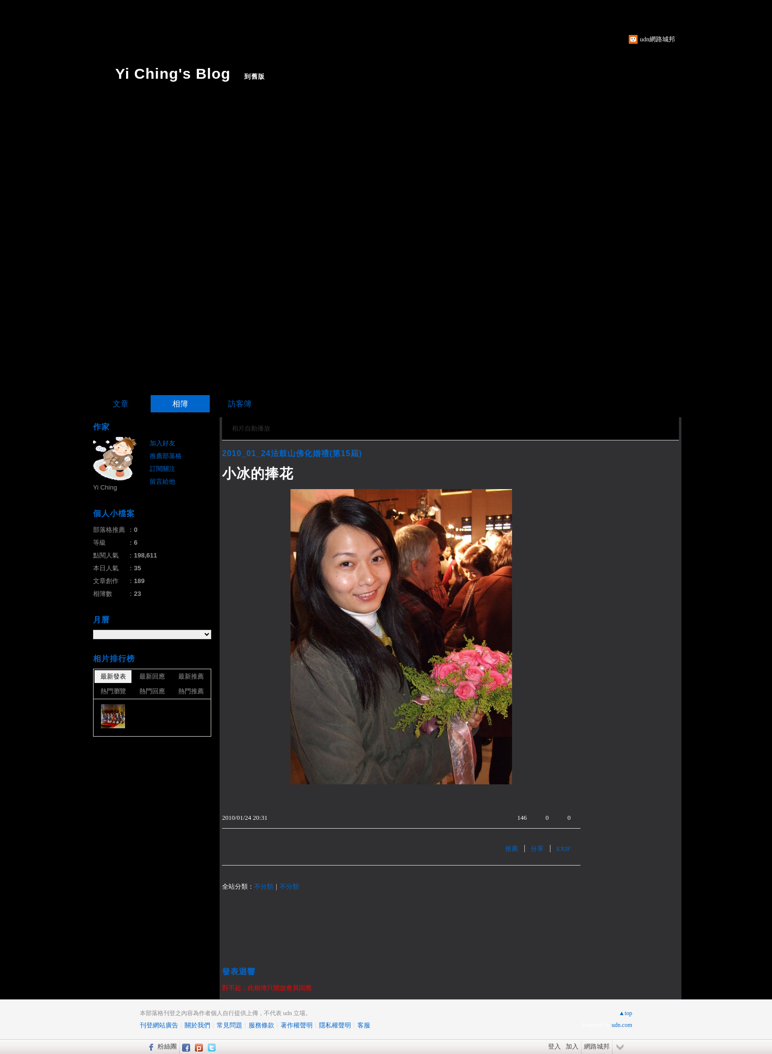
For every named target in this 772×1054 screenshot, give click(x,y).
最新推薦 (191, 676)
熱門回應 (152, 691)
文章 (121, 404)
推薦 (511, 848)
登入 (554, 1046)
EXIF (563, 848)
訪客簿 (240, 404)
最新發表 (113, 676)
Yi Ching (105, 487)
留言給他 (162, 481)
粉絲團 (167, 1046)
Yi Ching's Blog (172, 73)
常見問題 (229, 1025)
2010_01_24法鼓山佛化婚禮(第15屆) (292, 453)
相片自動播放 (251, 428)
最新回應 (152, 676)
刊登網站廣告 (159, 1025)
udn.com (621, 1025)
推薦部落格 (166, 456)
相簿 (180, 404)
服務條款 (261, 1025)
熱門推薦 (191, 691)
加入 (572, 1046)
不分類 (263, 886)
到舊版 (254, 76)
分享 (537, 848)
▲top (625, 1013)
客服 (363, 1025)
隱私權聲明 (335, 1025)
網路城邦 (597, 1046)
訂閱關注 (162, 468)
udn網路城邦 (658, 39)
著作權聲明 (297, 1025)
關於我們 (197, 1025)
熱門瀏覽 (113, 691)
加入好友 (162, 443)
